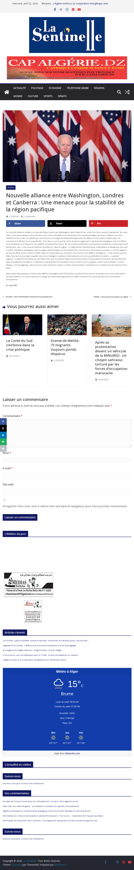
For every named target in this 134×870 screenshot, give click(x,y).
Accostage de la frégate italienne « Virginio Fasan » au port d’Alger (32, 650)
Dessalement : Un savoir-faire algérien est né (58, 801)
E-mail (8, 468)
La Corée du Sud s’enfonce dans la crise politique (20, 345)
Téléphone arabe (78, 88)
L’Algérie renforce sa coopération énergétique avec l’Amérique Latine (34, 659)
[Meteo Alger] (67, 733)
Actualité (19, 88)
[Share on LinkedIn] (3, 435)
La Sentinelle (29, 216)
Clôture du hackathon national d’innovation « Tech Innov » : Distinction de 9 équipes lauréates (60, 816)
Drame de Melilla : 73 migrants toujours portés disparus (65, 347)
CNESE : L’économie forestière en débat (112, 297)
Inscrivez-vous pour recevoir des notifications (23, 783)
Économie (55, 88)
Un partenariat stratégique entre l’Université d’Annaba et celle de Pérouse (57, 811)
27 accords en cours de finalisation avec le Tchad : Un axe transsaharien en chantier (40, 655)
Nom (7, 453)
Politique (37, 88)
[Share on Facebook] (25, 223)
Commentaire (12, 416)
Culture (33, 96)
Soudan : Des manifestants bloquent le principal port (28, 296)
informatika (8, 816)
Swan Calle (7, 806)
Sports (48, 96)
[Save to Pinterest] (108, 223)
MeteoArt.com (72, 753)
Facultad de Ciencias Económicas (17, 801)
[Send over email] (3, 441)
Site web (8, 484)
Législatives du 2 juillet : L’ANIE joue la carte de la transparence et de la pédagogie (39, 645)
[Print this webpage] (3, 448)
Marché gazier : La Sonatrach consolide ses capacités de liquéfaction (48, 806)
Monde (17, 96)
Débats (62, 96)
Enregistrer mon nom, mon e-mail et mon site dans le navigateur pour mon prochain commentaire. (65, 506)
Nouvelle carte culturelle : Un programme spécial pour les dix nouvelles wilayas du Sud (57, 820)
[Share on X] (67, 223)
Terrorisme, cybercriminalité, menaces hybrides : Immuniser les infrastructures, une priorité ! (45, 640)
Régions (99, 88)
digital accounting (11, 811)
